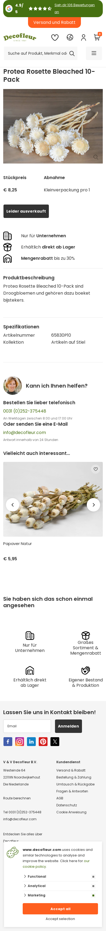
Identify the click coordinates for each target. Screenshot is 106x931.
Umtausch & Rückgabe (75, 784)
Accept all (60, 908)
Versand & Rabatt (70, 770)
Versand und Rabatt (54, 22)
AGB (59, 798)
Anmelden (68, 726)
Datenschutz (66, 805)
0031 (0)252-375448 (24, 411)
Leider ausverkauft (26, 211)
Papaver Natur (17, 543)
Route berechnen (17, 798)
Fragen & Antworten (72, 791)
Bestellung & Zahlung (73, 777)
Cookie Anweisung (71, 812)
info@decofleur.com (24, 432)
